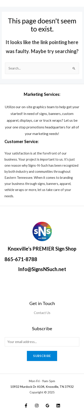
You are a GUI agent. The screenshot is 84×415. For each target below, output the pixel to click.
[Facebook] (26, 406)
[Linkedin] (58, 406)
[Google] (47, 406)
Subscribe (42, 356)
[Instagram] (37, 406)
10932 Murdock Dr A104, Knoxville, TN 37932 (42, 386)
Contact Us (42, 313)
